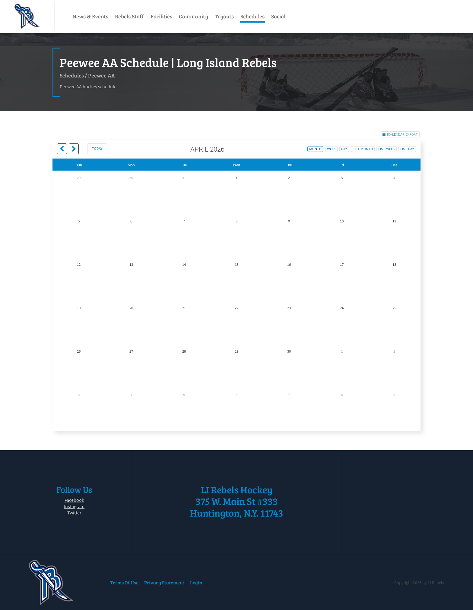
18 (394, 264)
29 (79, 177)
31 (184, 177)
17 (342, 264)
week (331, 149)
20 (131, 307)
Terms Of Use (124, 582)
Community (193, 16)
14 (184, 264)
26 (79, 351)
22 (236, 307)
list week (386, 149)
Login (196, 582)
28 (184, 351)
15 (236, 264)
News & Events (90, 16)
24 (342, 307)
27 (131, 351)
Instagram (74, 506)
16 (289, 264)
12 (79, 264)
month (315, 149)
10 (342, 221)
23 (289, 307)
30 (131, 177)
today (97, 149)
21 (184, 307)
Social (278, 16)
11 (394, 221)
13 (131, 264)
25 (394, 307)
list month (363, 149)
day (344, 149)
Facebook (74, 500)
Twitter (74, 513)
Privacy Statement (164, 582)
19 (79, 307)
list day (407, 149)
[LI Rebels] (27, 16)
